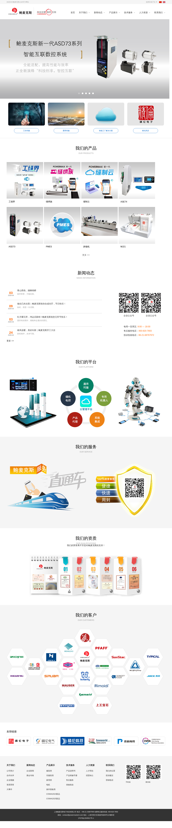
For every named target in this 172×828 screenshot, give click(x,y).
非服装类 (50, 782)
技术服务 (128, 12)
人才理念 (89, 778)
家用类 (49, 787)
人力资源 (143, 12)
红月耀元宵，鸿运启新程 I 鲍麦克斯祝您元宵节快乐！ (42, 324)
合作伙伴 (10, 782)
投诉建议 (109, 782)
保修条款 (70, 792)
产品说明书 (70, 778)
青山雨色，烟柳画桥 (26, 297)
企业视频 (10, 787)
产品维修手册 (71, 782)
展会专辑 (30, 782)
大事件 (9, 796)
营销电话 (109, 787)
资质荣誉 (10, 792)
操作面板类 (51, 796)
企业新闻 (30, 778)
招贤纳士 (89, 782)
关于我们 (83, 12)
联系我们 (158, 12)
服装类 (49, 778)
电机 (48, 792)
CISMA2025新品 (53, 805)
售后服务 (70, 787)
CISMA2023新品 (53, 801)
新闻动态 (98, 12)
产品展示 (113, 12)
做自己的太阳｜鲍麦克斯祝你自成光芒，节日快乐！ (41, 310)
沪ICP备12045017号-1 (86, 825)
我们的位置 (110, 778)
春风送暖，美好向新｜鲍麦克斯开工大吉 (36, 337)
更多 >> (86, 262)
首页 (73, 12)
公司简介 (10, 778)
